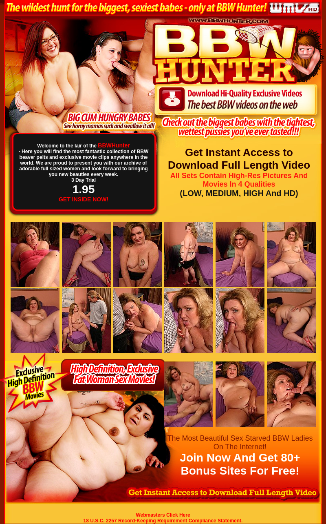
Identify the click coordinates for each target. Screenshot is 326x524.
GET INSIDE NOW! (83, 199)
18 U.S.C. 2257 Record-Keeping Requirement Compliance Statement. (163, 521)
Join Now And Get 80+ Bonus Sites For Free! (240, 464)
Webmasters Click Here (163, 515)
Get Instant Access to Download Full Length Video (239, 158)
